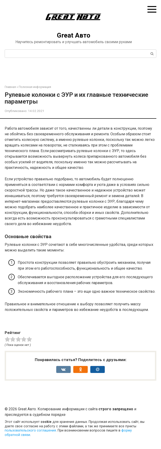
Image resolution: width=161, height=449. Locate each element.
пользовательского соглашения (30, 430)
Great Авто (73, 35)
